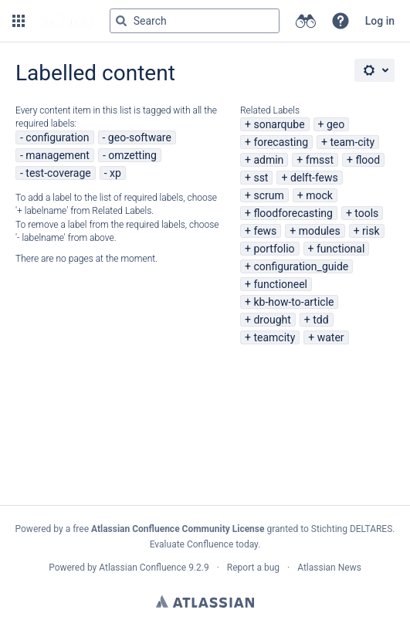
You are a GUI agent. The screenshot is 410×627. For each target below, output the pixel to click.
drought (271, 320)
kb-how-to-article (293, 302)
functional (340, 248)
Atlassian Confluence (142, 567)
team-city (352, 142)
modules (320, 231)
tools (366, 213)
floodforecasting (292, 213)
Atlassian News (329, 567)
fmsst (320, 160)
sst (260, 177)
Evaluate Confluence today (204, 544)
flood (367, 160)
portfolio (273, 248)
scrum (268, 195)
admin (268, 160)
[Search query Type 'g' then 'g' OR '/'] (195, 20)
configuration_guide (300, 266)
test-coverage (57, 173)
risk (370, 231)
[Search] (121, 21)
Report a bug (253, 567)
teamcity (274, 337)
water (330, 337)
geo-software (139, 137)
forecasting (280, 142)
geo (335, 124)
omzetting (132, 155)
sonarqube (278, 124)
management (57, 155)
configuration (57, 137)
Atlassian (205, 601)
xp (115, 173)
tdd (320, 320)
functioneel (280, 284)
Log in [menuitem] (380, 21)
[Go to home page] (65, 20)
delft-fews (314, 177)
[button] (18, 20)
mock (319, 195)
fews (264, 231)
